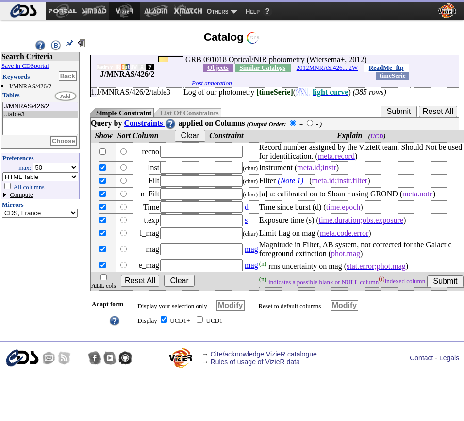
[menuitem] (23, 11)
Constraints (150, 123)
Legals (449, 358)
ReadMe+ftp (386, 67)
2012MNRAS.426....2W (327, 67)
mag (251, 249)
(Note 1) (290, 181)
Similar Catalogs (262, 67)
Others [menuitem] (218, 11)
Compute (21, 194)
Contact (421, 358)
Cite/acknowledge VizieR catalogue (264, 354)
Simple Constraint (123, 113)
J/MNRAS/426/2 (40, 106)
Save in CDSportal (25, 65)
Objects (218, 67)
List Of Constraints (189, 113)
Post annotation (212, 83)
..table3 (40, 115)
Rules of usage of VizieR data (255, 362)
